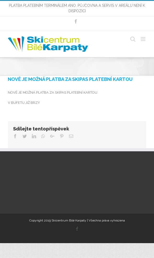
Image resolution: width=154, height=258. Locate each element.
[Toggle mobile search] (132, 39)
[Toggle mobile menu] (143, 39)
